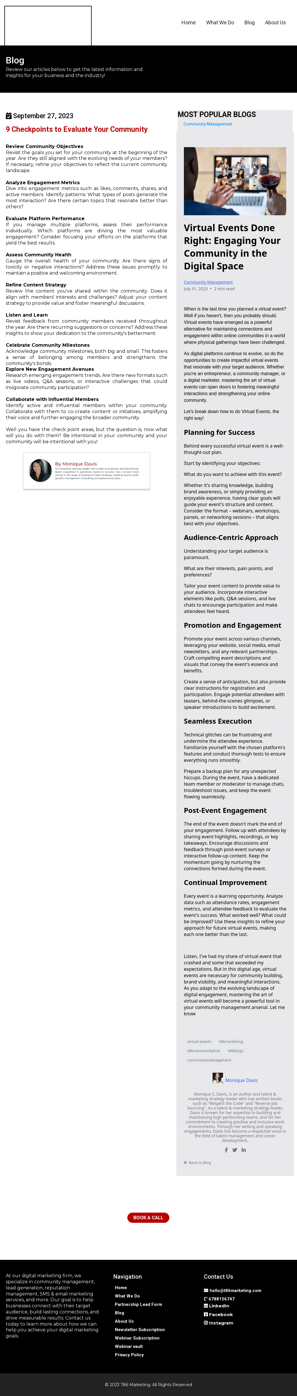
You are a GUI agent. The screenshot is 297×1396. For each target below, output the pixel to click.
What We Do (220, 22)
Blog (250, 22)
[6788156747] (220, 1299)
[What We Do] (127, 1296)
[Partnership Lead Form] (138, 1304)
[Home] (120, 1287)
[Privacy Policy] (129, 1354)
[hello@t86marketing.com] (233, 1290)
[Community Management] (208, 124)
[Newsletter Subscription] (139, 1329)
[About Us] (124, 1321)
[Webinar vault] (128, 1346)
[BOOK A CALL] (148, 1218)
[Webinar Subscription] (137, 1338)
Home (189, 22)
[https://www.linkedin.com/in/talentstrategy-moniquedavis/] (244, 1150)
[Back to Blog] (235, 1162)
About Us (275, 22)
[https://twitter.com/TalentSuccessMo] (234, 1150)
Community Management (208, 282)
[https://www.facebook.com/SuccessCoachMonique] (226, 1150)
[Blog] (119, 1312)
